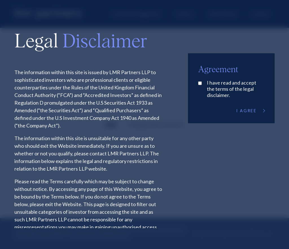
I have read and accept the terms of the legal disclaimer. (231, 89)
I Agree (250, 110)
